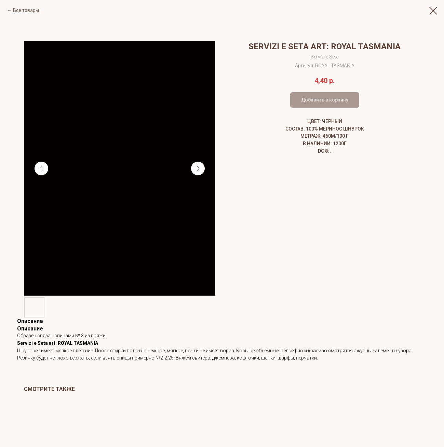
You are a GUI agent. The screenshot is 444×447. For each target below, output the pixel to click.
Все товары (26, 10)
